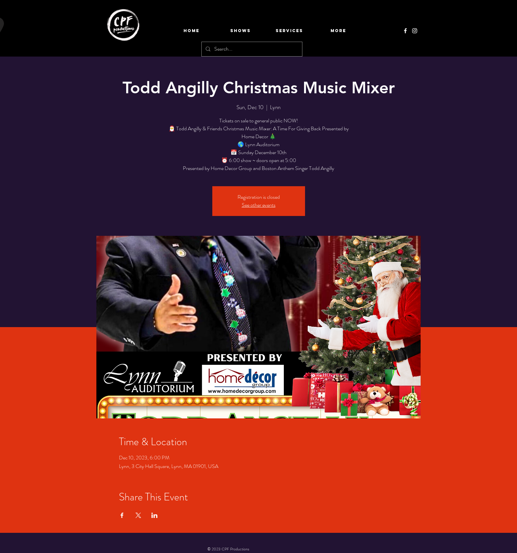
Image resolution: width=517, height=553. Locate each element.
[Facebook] (405, 30)
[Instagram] (414, 30)
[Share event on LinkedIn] (154, 515)
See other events (259, 205)
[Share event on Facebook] (122, 515)
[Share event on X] (138, 515)
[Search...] (251, 49)
